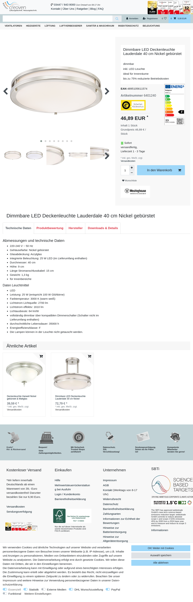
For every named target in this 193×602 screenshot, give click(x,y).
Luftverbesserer (70, 26)
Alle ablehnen (161, 562)
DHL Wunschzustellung (88, 589)
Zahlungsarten (112, 513)
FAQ (101, 8)
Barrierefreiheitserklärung (70, 499)
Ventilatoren (13, 26)
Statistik (34, 589)
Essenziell (14, 589)
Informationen (159, 530)
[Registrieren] (150, 18)
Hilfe (57, 480)
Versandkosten (128, 161)
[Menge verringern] (131, 172)
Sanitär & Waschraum (100, 26)
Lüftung (50, 26)
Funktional (14, 593)
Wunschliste (129, 180)
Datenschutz (111, 504)
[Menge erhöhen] (131, 167)
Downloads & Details (103, 228)
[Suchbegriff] (57, 18)
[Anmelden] (132, 18)
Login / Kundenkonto (67, 494)
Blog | (93, 8)
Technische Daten (18, 228)
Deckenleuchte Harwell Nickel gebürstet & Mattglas (21, 397)
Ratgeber (82, 8)
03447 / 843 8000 (65, 4)
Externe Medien (56, 589)
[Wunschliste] (164, 18)
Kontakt (55, 8)
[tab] (18, 228)
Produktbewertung (50, 228)
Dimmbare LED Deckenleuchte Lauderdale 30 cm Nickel (70, 397)
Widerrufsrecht (112, 499)
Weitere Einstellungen (37, 593)
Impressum (110, 480)
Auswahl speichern (160, 555)
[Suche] (117, 18)
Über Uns (68, 8)
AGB (106, 485)
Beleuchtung (151, 26)
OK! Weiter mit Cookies (161, 548)
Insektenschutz (128, 26)
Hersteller (76, 228)
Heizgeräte (33, 26)
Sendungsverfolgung (19, 511)
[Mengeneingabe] (125, 170)
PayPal (115, 589)
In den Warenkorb (164, 170)
